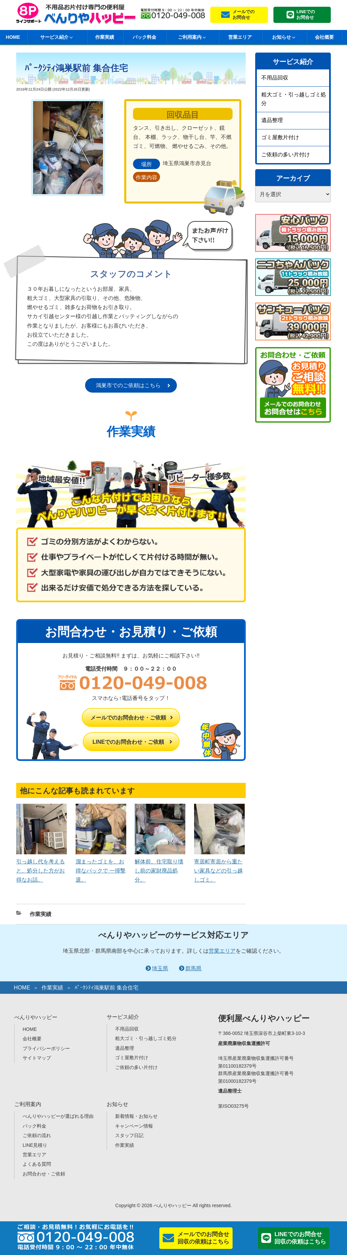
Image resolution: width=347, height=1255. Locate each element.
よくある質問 (37, 1164)
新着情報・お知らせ (136, 1116)
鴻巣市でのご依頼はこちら (128, 385)
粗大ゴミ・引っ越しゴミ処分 (293, 99)
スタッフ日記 (129, 1135)
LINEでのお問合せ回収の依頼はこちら (300, 1238)
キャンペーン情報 (134, 1126)
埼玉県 (160, 968)
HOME (22, 987)
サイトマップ (37, 1058)
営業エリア (240, 37)
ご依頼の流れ (37, 1135)
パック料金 (144, 37)
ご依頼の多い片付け (285, 154)
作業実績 (104, 37)
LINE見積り (35, 1145)
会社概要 (324, 37)
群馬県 (193, 968)
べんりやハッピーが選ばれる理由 (58, 1116)
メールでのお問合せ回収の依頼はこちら (203, 1238)
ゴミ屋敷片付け (280, 137)
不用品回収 (274, 78)
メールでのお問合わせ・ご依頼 (128, 718)
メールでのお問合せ (244, 14)
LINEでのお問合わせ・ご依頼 (128, 742)
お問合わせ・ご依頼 (44, 1173)
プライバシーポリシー (46, 1048)
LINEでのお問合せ (305, 14)
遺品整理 (272, 120)
